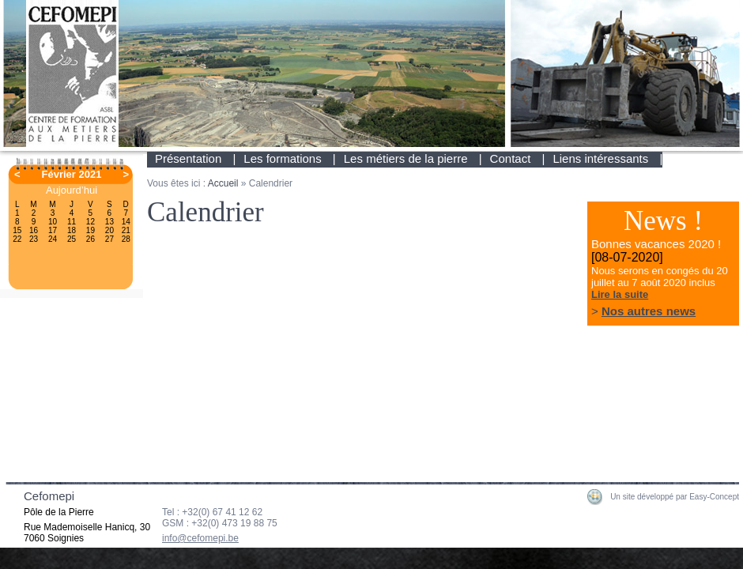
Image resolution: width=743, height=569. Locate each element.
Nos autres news (649, 311)
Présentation (188, 158)
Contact (510, 158)
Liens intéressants (600, 158)
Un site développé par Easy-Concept (674, 496)
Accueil (223, 183)
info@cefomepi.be (200, 538)
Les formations (282, 158)
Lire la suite (619, 294)
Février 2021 (72, 174)
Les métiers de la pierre (406, 158)
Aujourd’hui (71, 190)
